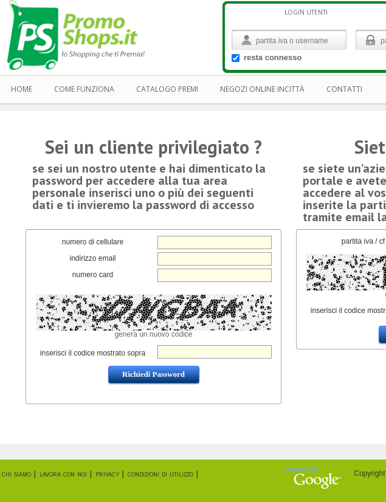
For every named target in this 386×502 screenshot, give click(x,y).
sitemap (214, 474)
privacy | (109, 474)
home (21, 89)
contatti (344, 89)
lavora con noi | (66, 474)
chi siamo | (19, 474)
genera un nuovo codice (153, 334)
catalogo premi (167, 89)
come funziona (84, 89)
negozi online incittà (262, 89)
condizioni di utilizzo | (163, 474)
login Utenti (306, 12)
